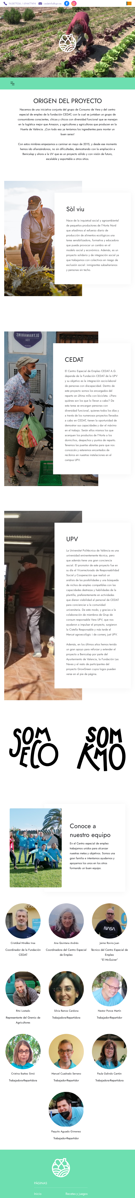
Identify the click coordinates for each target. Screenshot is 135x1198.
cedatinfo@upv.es (53, 3)
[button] (12, 83)
